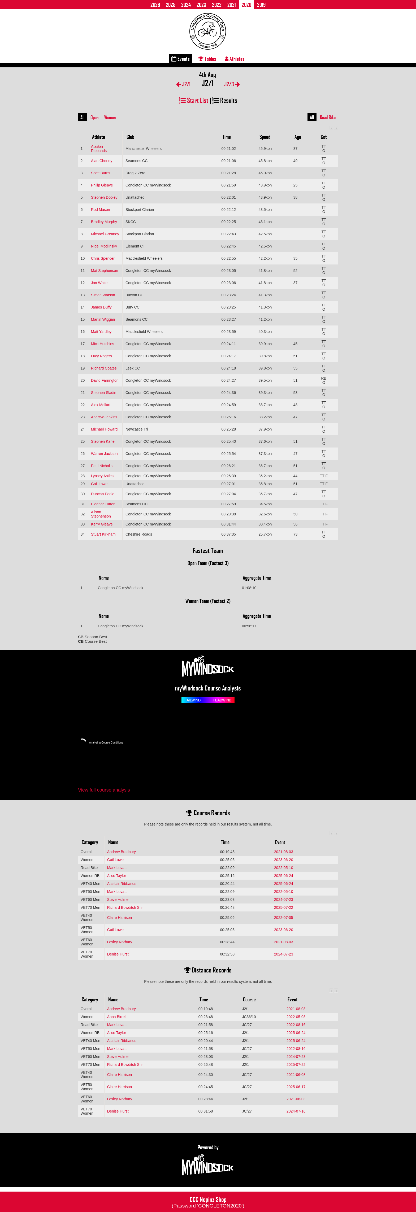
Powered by (208, 1160)
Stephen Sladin (103, 392)
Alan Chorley (101, 161)
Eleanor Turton (103, 504)
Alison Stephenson (101, 514)
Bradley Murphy (104, 222)
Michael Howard (104, 429)
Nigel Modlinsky (104, 246)
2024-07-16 (296, 1111)
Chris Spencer (103, 258)
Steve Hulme (117, 899)
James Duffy (101, 307)
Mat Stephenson (104, 270)
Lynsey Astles (102, 476)
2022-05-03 (296, 1017)
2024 (186, 4)
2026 (155, 4)
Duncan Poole (102, 494)
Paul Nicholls (101, 466)
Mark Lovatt (117, 868)
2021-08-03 (283, 852)
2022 (217, 4)
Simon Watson (103, 295)
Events (180, 58)
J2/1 (183, 84)
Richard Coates (104, 368)
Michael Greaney (105, 234)
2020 (246, 4)
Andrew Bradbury (121, 852)
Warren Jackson (104, 453)
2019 (261, 4)
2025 (170, 4)
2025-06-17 (296, 1087)
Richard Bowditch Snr (125, 907)
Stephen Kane (103, 441)
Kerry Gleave (102, 524)
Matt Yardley (101, 331)
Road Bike (328, 117)
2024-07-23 (283, 899)
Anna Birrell (116, 1017)
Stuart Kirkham (103, 534)
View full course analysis (104, 790)
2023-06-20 (283, 860)
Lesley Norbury (119, 942)
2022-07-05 (283, 917)
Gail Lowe (99, 484)
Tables (207, 58)
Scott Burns (100, 173)
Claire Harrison (119, 917)
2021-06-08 (296, 1074)
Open (94, 117)
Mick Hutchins (102, 344)
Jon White (99, 283)
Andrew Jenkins (104, 417)
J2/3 (232, 84)
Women (110, 117)
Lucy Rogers (101, 356)
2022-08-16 (296, 1025)
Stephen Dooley (104, 197)
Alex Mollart (100, 405)
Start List (193, 100)
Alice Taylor (116, 876)
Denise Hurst (118, 954)
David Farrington (105, 380)
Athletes (235, 58)
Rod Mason (100, 209)
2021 (231, 4)
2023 (201, 4)
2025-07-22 (283, 907)
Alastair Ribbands (99, 148)
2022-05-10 (283, 868)
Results (224, 100)
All (82, 117)
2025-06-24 (283, 876)
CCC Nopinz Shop (208, 1202)
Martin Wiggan (103, 319)
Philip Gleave (102, 185)
